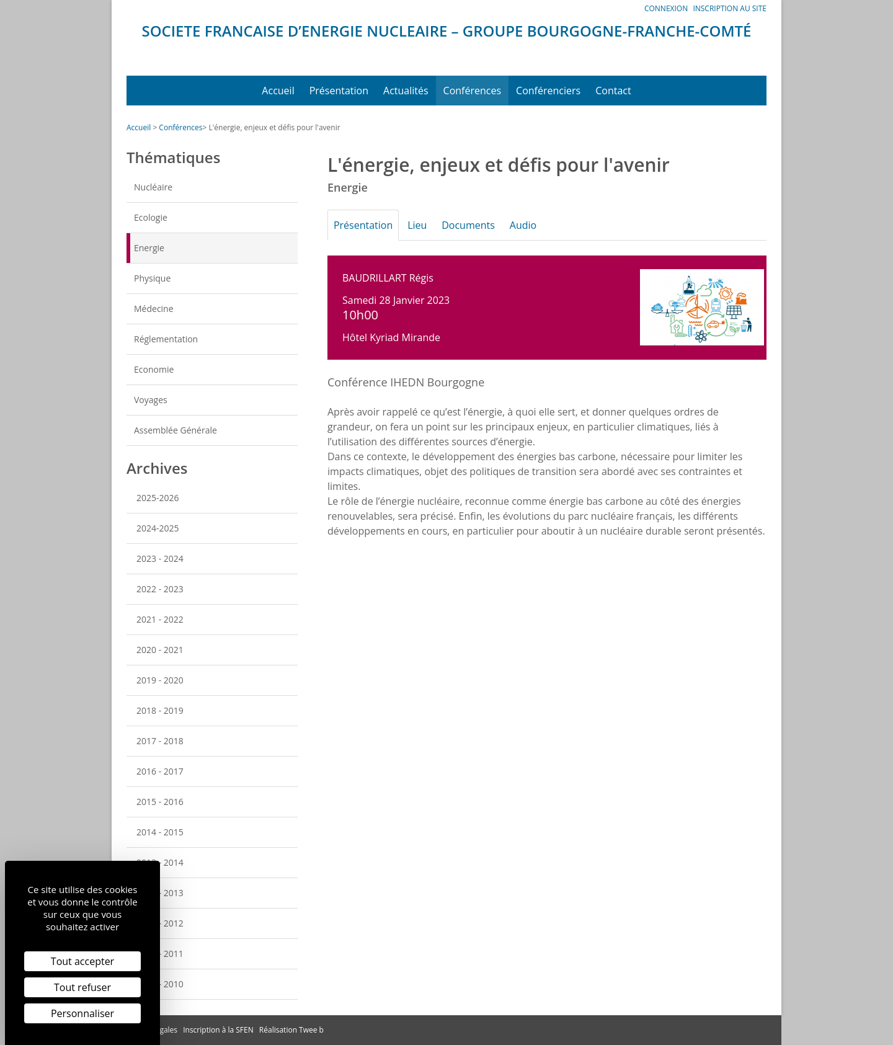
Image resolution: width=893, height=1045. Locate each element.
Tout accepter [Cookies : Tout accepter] (82, 961)
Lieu (423, 225)
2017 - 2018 (160, 741)
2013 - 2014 (160, 862)
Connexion (666, 8)
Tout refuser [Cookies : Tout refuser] (82, 987)
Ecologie (150, 217)
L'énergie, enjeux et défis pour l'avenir (274, 127)
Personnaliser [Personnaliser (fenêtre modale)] (82, 1013)
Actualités (406, 90)
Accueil (278, 90)
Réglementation (166, 339)
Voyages (150, 400)
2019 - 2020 (160, 680)
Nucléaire (153, 187)
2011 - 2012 (160, 923)
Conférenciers (548, 90)
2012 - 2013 (160, 893)
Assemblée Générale (175, 430)
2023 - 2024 (160, 558)
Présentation (338, 90)
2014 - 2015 (160, 832)
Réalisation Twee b (291, 1030)
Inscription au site (729, 8)
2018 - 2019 (160, 710)
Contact (613, 90)
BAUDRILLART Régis (387, 278)
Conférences (472, 90)
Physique (152, 278)
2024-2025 (157, 528)
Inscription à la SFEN (218, 1030)
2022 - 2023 (160, 589)
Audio (536, 225)
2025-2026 (157, 498)
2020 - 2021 (160, 650)
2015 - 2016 (160, 801)
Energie (149, 248)
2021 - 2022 (160, 619)
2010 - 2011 (160, 953)
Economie (154, 369)
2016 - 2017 (160, 771)
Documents (478, 225)
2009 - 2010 (160, 984)
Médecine (154, 308)
